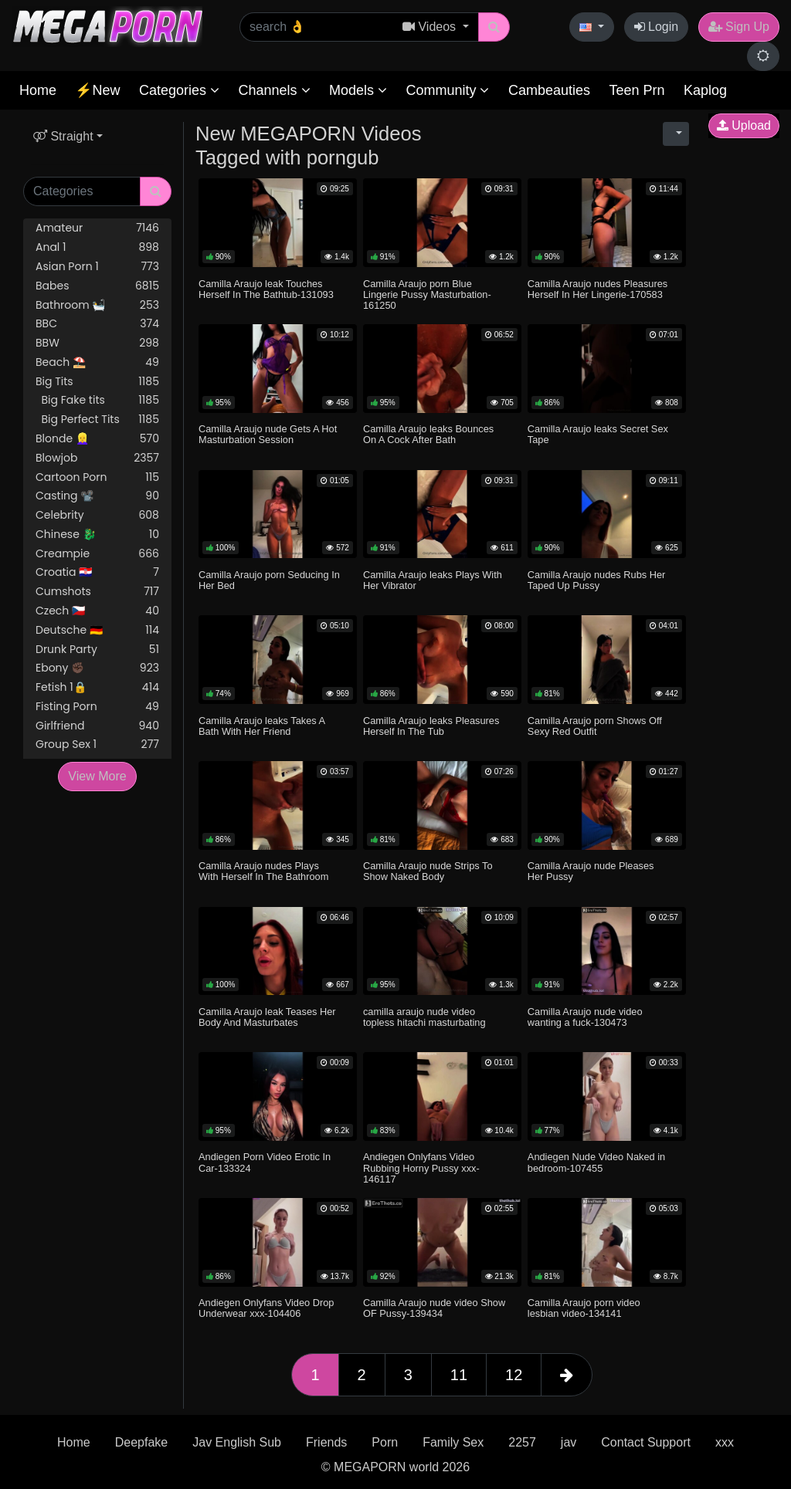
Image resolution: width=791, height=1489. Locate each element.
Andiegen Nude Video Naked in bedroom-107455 (596, 1162)
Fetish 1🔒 (97, 687)
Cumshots (97, 592)
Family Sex (453, 1442)
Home (37, 90)
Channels (274, 90)
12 (513, 1374)
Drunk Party (97, 649)
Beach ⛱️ (97, 362)
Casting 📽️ (97, 496)
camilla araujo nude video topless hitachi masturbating (424, 1017)
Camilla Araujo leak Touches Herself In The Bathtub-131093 (266, 289)
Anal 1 (97, 247)
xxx (724, 1442)
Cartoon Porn (97, 477)
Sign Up (738, 26)
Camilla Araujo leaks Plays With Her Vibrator (432, 580)
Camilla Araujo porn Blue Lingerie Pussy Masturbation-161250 (427, 294)
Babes (97, 286)
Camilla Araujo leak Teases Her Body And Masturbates (267, 1017)
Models (358, 90)
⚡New (97, 90)
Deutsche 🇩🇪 (97, 630)
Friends (326, 1442)
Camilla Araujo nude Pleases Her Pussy (591, 871)
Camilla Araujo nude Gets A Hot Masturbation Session (268, 434)
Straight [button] (63, 136)
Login (656, 26)
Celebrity (97, 515)
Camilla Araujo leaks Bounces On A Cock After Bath (428, 434)
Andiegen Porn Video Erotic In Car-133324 (265, 1162)
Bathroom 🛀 (97, 305)
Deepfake (141, 1442)
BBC (97, 324)
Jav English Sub (236, 1442)
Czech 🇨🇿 (97, 611)
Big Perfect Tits (97, 419)
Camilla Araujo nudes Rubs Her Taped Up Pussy (597, 580)
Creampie (97, 554)
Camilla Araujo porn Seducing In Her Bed (269, 580)
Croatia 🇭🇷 (97, 572)
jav (568, 1442)
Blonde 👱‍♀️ (97, 439)
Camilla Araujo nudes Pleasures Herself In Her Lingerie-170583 (597, 289)
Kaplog (705, 90)
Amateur (97, 228)
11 (458, 1374)
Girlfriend (97, 726)
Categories (179, 90)
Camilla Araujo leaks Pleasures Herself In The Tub (431, 726)
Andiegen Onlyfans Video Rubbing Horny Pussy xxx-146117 (421, 1167)
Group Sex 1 (97, 744)
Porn (385, 1442)
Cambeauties (549, 90)
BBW (97, 343)
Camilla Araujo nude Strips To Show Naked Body (428, 871)
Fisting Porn (97, 707)
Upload (744, 125)
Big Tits (97, 382)
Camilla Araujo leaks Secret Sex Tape (598, 434)
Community (447, 90)
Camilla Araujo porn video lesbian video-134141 (584, 1308)
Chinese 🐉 (97, 534)
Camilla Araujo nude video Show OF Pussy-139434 (434, 1308)
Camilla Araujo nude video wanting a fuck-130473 (585, 1017)
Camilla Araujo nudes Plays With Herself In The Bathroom (263, 871)
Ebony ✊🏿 (97, 668)
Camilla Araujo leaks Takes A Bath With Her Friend (261, 726)
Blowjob (97, 458)
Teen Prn (636, 90)
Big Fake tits (97, 400)
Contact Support (646, 1442)
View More (97, 776)
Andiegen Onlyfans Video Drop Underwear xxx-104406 (266, 1308)
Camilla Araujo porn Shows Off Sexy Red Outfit (595, 726)
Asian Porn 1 (97, 267)
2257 (522, 1442)
